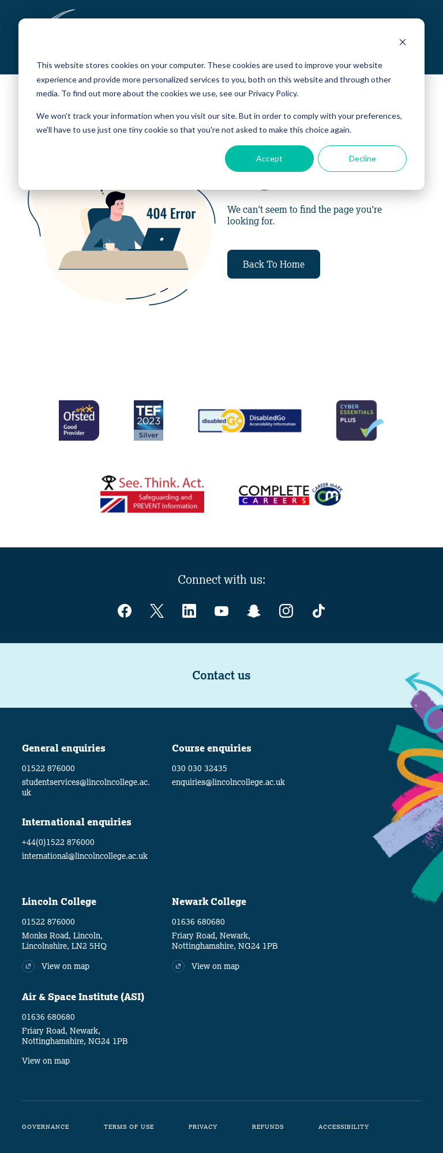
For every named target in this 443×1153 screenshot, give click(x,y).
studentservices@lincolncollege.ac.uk (86, 787)
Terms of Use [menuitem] (129, 1127)
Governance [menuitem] (45, 1127)
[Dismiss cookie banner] (403, 43)
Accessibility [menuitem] (343, 1127)
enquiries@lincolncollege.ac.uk (228, 782)
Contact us (221, 675)
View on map (46, 1061)
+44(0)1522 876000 (58, 842)
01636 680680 (198, 922)
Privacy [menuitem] (203, 1127)
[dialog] (221, 104)
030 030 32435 (199, 768)
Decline (362, 158)
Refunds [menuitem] (268, 1127)
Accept (269, 158)
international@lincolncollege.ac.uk (85, 856)
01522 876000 (48, 768)
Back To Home (274, 264)
